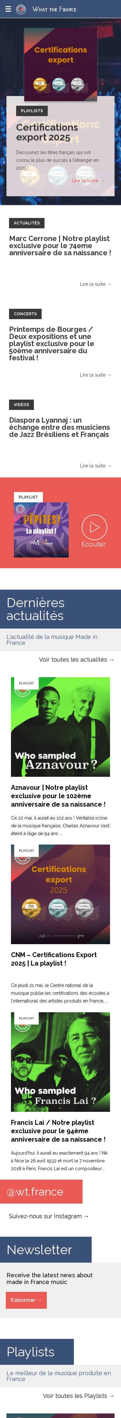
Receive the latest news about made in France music (49, 1278)
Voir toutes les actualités (73, 659)
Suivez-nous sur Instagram (45, 1216)
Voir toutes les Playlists (75, 1395)
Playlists (32, 111)
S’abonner (22, 1300)
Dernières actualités (35, 609)
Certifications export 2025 (47, 132)
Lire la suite (85, 181)
